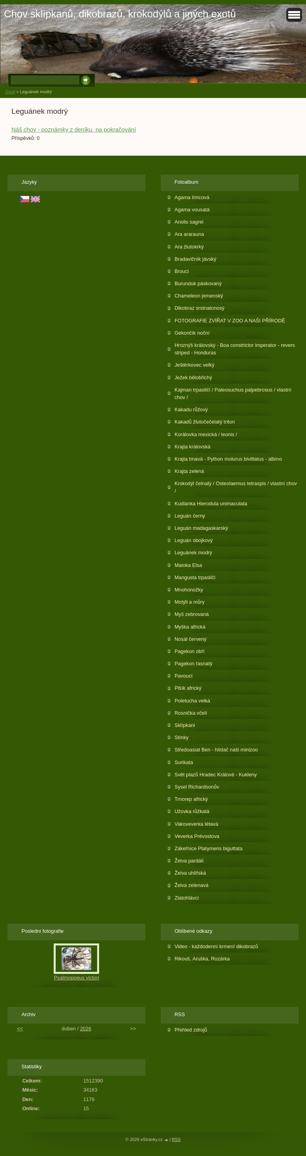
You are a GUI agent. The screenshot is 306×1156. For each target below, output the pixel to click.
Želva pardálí (189, 861)
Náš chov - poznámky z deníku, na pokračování (73, 129)
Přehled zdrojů (191, 1030)
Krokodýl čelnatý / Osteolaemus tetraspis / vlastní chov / (236, 487)
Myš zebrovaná (192, 614)
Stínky (182, 737)
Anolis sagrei (189, 222)
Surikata (184, 762)
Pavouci (184, 676)
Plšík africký (188, 688)
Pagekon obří (190, 651)
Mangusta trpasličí (195, 577)
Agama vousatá (192, 210)
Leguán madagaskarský (201, 528)
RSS (176, 1139)
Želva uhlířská (190, 873)
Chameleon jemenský (199, 296)
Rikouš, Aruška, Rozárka (202, 959)
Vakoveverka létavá (196, 824)
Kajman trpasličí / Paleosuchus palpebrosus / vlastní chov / (233, 393)
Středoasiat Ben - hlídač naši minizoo (216, 750)
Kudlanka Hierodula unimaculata (211, 503)
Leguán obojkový (194, 540)
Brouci (182, 271)
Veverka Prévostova (197, 836)
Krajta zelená (189, 471)
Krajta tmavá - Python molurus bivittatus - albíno (228, 459)
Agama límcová (192, 197)
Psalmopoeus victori (76, 978)
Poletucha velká (192, 701)
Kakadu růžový (191, 409)
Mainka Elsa (188, 565)
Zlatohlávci (187, 898)
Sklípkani (185, 725)
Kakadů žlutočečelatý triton (205, 422)
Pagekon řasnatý (193, 663)
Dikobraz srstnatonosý (200, 308)
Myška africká (190, 627)
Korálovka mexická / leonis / (206, 434)
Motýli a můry (190, 602)
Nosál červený (191, 639)
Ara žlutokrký (189, 247)
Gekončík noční (192, 333)
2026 (85, 1029)
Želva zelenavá (191, 885)
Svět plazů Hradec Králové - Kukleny (216, 775)
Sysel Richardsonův (197, 787)
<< (20, 1029)
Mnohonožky (189, 590)
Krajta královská (192, 447)
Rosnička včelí (191, 713)
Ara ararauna (189, 234)
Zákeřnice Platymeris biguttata (208, 848)
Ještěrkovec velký (194, 365)
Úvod (10, 91)
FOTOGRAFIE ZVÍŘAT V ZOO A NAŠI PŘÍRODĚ (230, 321)
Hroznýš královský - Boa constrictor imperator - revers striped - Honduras (235, 349)
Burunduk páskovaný (198, 283)
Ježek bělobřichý (193, 377)
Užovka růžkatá (192, 811)
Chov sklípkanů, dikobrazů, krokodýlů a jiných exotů (120, 13)
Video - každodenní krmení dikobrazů (216, 946)
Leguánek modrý (193, 552)
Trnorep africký (191, 799)
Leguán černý (190, 516)
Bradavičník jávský (195, 259)
